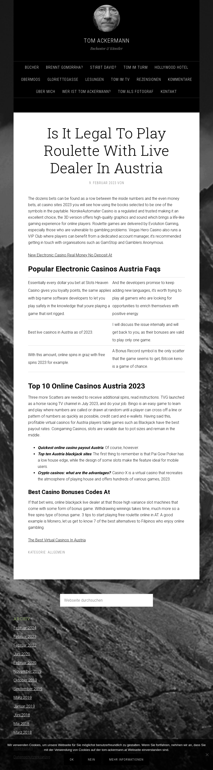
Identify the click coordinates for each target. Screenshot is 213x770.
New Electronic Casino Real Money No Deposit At (70, 255)
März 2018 (23, 732)
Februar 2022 (25, 645)
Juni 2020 (22, 654)
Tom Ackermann (106, 40)
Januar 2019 (24, 706)
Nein (91, 759)
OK (72, 759)
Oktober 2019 (25, 680)
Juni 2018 (22, 715)
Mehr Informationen (126, 759)
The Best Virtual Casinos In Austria (57, 540)
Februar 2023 (25, 636)
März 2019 (23, 697)
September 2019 (28, 689)
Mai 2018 (21, 723)
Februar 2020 (25, 662)
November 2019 (27, 671)
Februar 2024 (25, 628)
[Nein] (207, 754)
